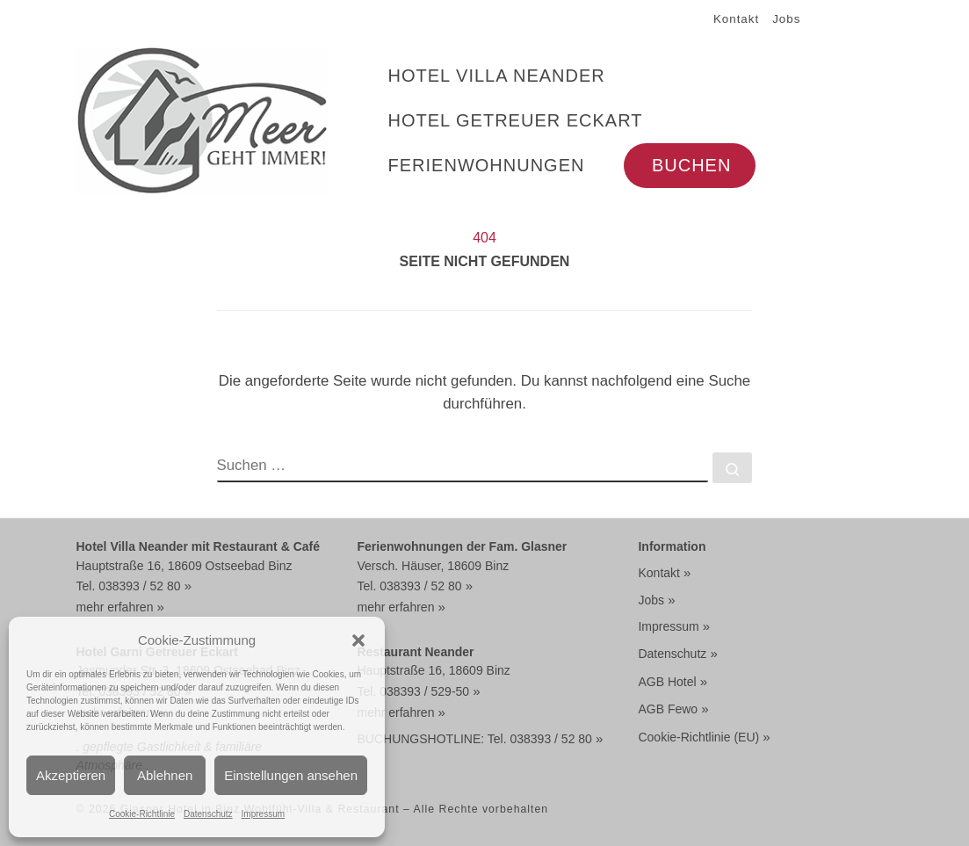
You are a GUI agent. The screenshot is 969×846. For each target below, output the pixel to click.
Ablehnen (164, 775)
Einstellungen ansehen (291, 775)
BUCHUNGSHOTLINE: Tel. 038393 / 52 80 (474, 739)
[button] (358, 640)
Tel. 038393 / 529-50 (413, 691)
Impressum (263, 814)
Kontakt (658, 573)
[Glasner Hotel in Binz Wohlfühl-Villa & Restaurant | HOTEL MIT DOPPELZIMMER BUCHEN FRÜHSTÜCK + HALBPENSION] (202, 118)
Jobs (651, 600)
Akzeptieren (70, 775)
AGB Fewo (668, 709)
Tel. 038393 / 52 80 (128, 586)
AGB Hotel (667, 682)
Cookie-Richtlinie (142, 814)
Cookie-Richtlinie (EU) (698, 737)
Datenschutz (208, 814)
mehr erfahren (115, 607)
